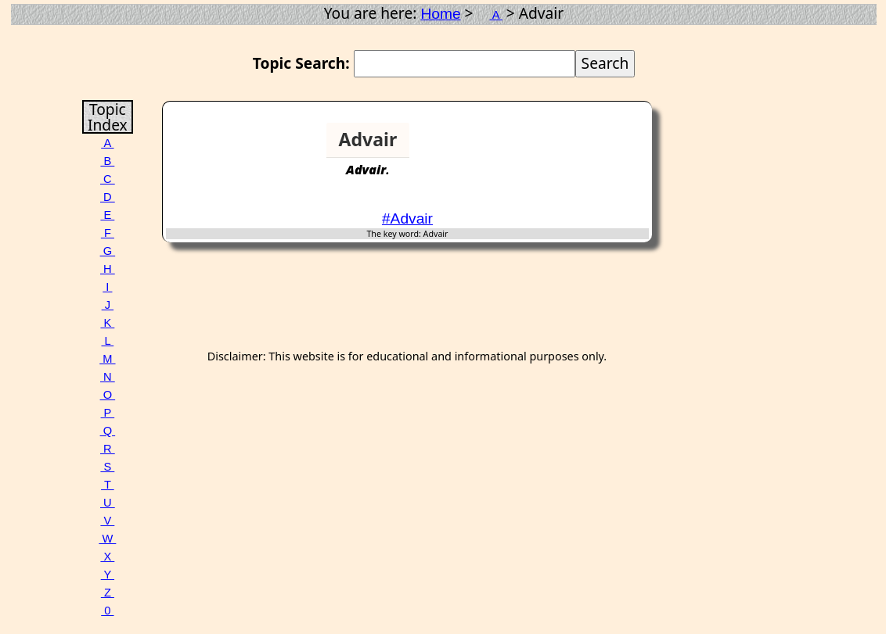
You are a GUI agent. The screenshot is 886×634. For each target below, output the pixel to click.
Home (440, 13)
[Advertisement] (589, 146)
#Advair (407, 218)
